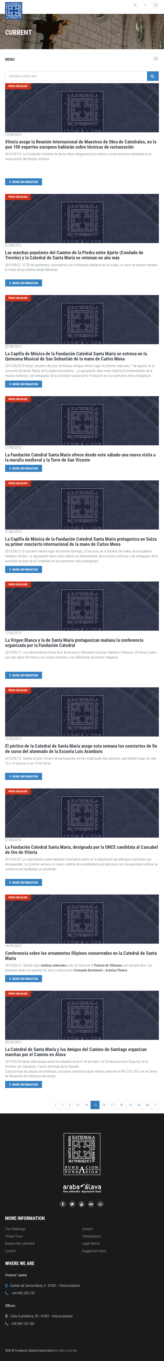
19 (130, 1105)
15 (95, 1105)
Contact (87, 1229)
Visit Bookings (15, 1229)
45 (139, 1105)
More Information (25, 182)
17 (112, 1105)
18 (121, 1105)
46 (147, 1105)
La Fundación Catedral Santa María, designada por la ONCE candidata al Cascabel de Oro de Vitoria (81, 849)
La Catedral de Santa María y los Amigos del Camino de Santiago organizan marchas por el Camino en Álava (76, 1052)
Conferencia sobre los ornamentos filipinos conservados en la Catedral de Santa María (81, 956)
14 (86, 1105)
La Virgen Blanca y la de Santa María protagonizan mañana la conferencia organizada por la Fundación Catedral (74, 643)
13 (77, 1105)
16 (103, 1105)
